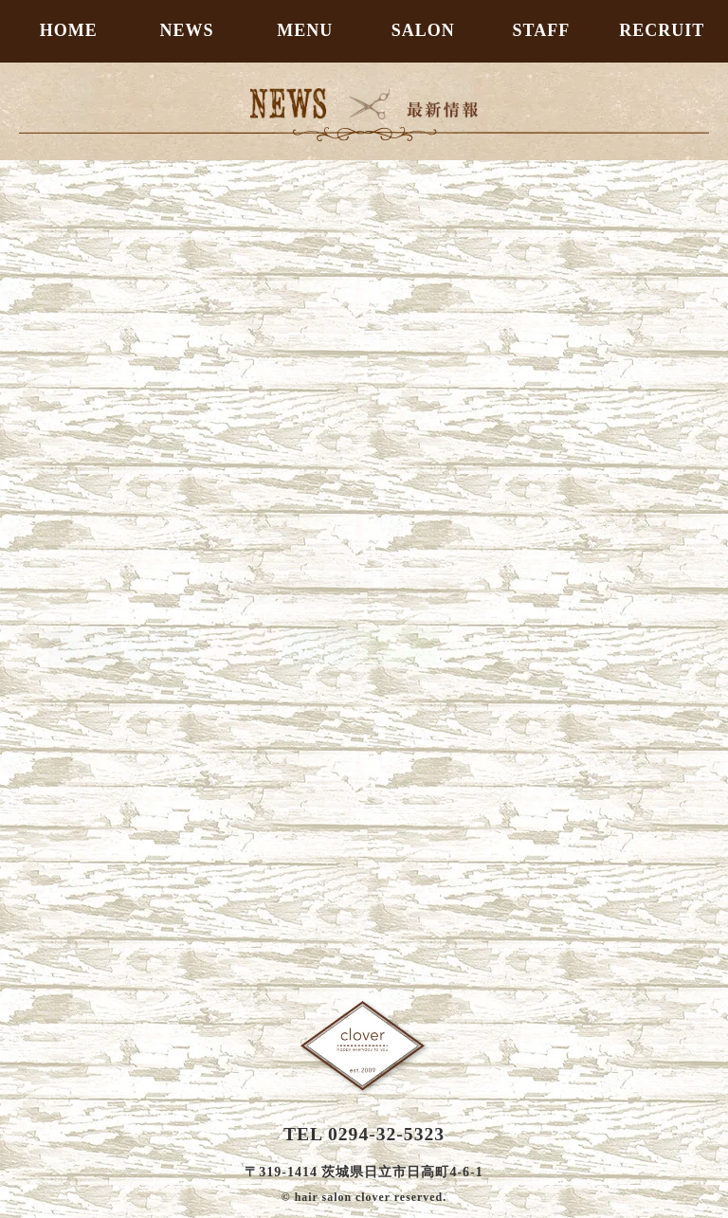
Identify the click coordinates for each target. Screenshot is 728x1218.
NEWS (186, 30)
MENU (305, 30)
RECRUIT (661, 30)
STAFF (542, 30)
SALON (423, 30)
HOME (69, 30)
